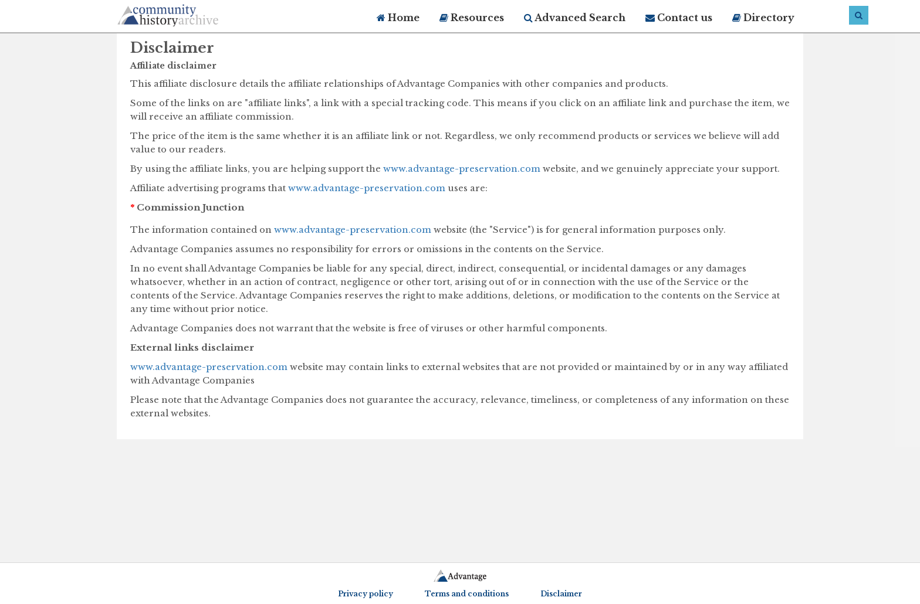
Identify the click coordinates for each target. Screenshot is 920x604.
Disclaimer (561, 593)
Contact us (678, 17)
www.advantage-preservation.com (461, 168)
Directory (763, 17)
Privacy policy (365, 593)
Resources (471, 17)
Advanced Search (574, 17)
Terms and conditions (467, 593)
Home (398, 17)
